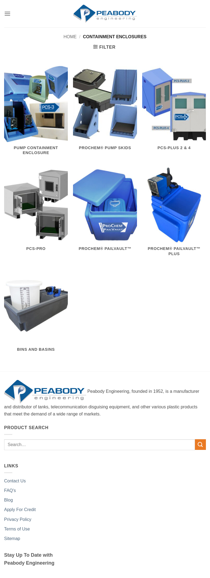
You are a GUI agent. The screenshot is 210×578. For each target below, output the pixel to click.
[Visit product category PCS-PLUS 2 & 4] (174, 111)
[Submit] (200, 444)
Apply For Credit (20, 509)
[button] (7, 13)
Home (70, 36)
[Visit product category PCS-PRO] (36, 212)
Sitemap (12, 538)
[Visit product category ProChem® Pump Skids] (105, 111)
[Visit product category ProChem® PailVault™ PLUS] (174, 214)
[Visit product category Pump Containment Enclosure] (36, 113)
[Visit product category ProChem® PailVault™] (105, 212)
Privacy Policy (17, 519)
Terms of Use (17, 529)
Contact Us (15, 481)
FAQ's (10, 490)
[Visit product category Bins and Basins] (36, 313)
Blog (8, 500)
